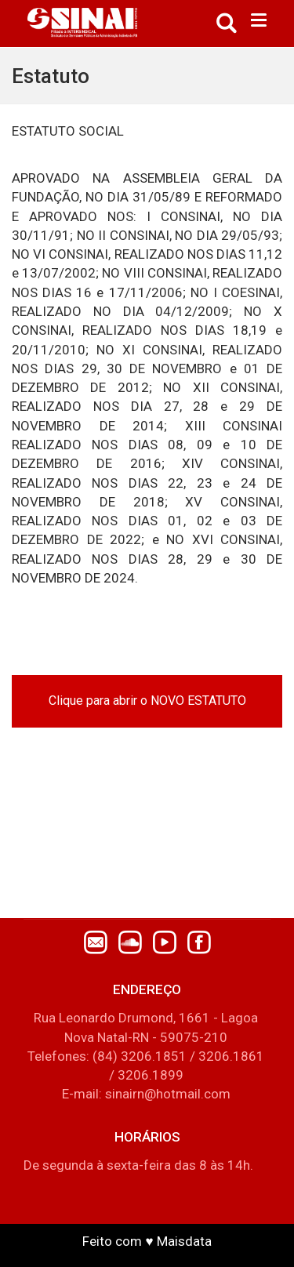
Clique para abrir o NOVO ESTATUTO (147, 700)
